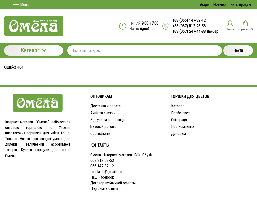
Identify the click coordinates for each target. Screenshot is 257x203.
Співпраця (179, 119)
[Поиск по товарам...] (144, 50)
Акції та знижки (102, 113)
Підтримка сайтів (104, 188)
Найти (238, 50)
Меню (21, 4)
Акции (204, 4)
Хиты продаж (240, 4)
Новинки (219, 4)
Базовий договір (103, 126)
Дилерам (178, 133)
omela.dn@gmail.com (106, 171)
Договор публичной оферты (113, 183)
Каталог (33, 50)
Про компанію (182, 126)
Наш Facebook (102, 177)
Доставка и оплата (105, 106)
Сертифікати (100, 133)
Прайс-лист (180, 113)
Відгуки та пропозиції (107, 119)
